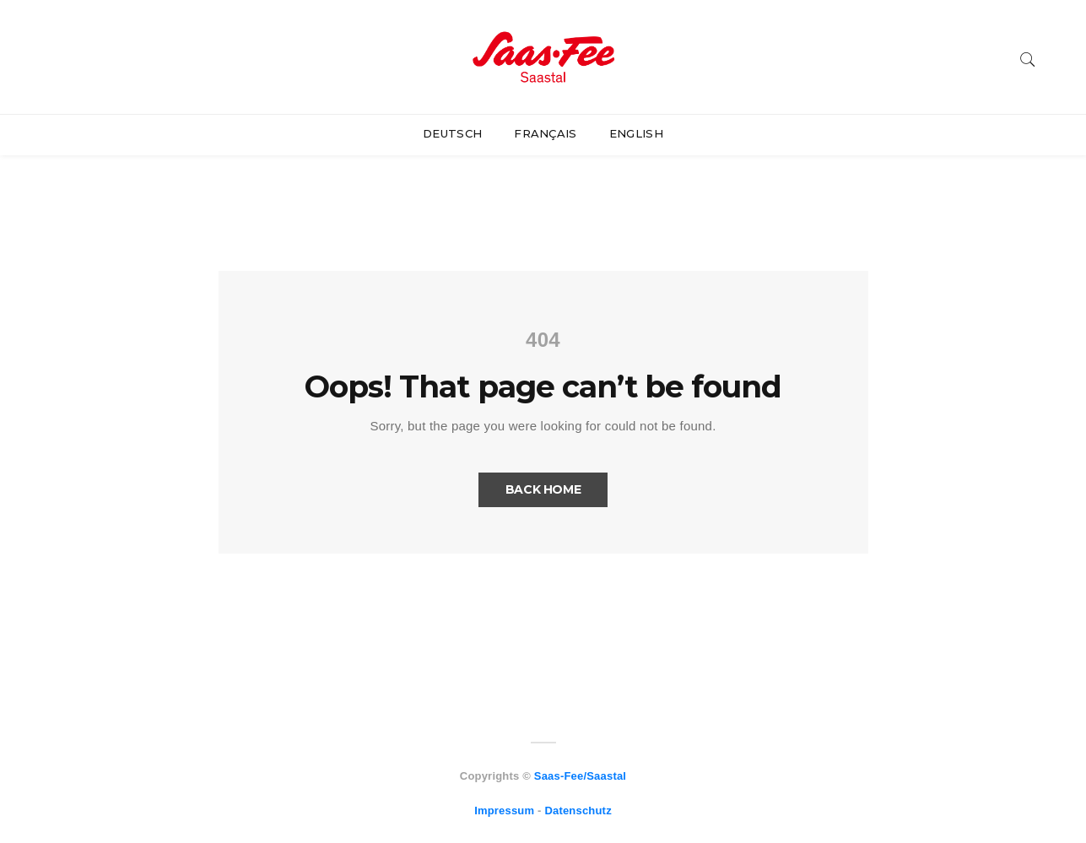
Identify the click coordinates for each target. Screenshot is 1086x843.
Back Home (543, 489)
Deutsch (452, 133)
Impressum (504, 810)
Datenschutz (577, 810)
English (636, 133)
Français (545, 133)
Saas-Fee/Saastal (580, 776)
